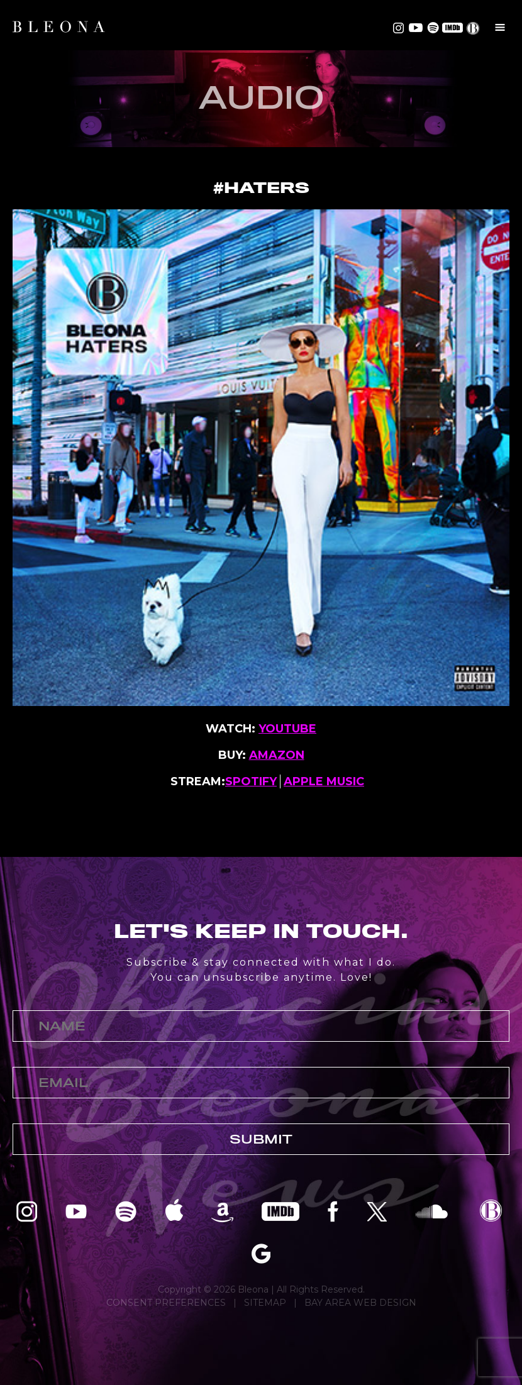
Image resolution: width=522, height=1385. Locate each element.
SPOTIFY (251, 781)
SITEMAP (265, 1302)
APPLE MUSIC (324, 781)
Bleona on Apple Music (174, 1210)
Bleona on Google (261, 1252)
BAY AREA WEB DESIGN (360, 1302)
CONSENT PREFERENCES (166, 1302)
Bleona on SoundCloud (432, 1210)
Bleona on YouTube (414, 27)
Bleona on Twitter (377, 1210)
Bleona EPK (491, 1210)
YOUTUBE (287, 729)
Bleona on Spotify (431, 27)
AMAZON (276, 755)
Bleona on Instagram (398, 27)
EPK (474, 28)
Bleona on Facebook (333, 1210)
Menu (500, 27)
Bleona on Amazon (222, 1210)
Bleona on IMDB (451, 27)
